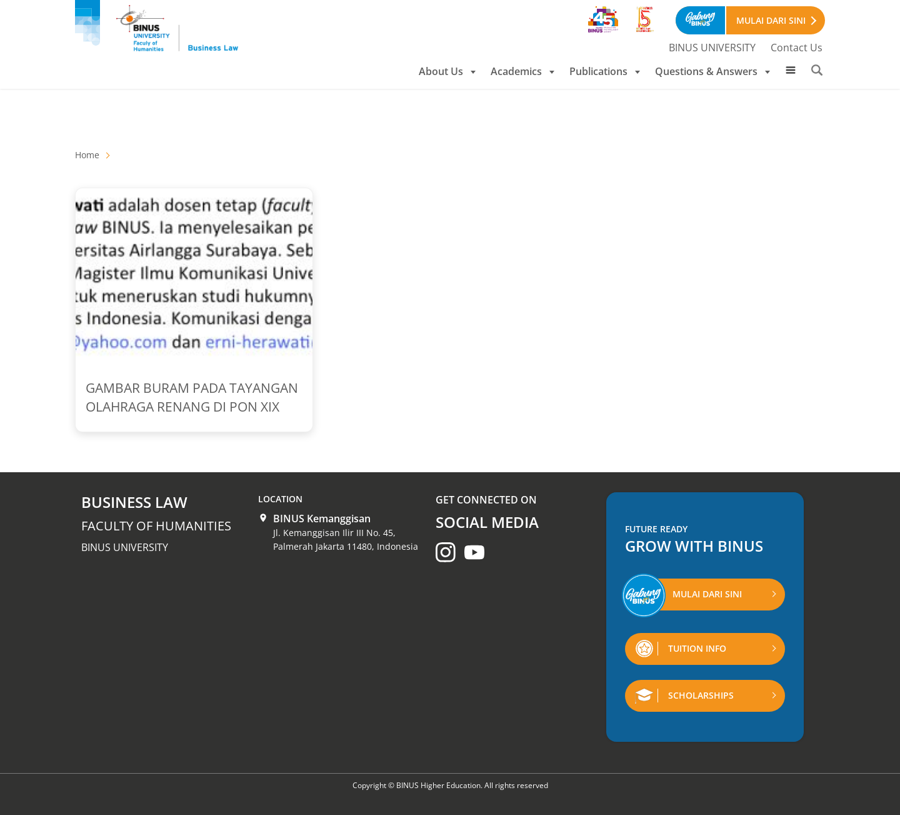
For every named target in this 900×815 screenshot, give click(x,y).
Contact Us (796, 47)
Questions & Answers (712, 71)
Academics (522, 71)
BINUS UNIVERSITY (712, 47)
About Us (447, 71)
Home (87, 155)
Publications (604, 71)
